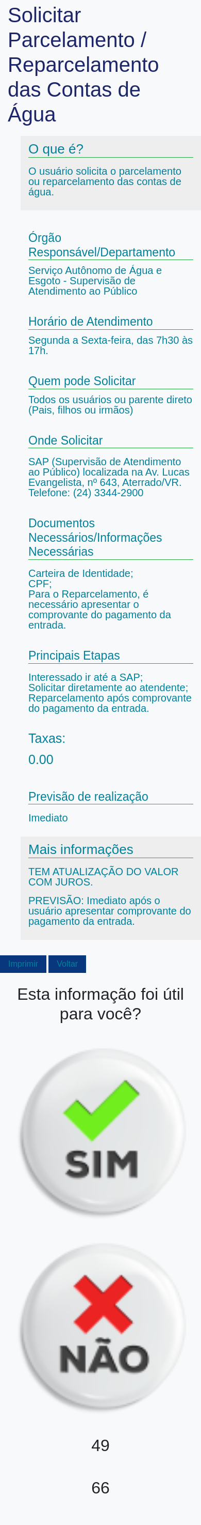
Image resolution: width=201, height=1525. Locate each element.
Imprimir (23, 963)
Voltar (67, 963)
